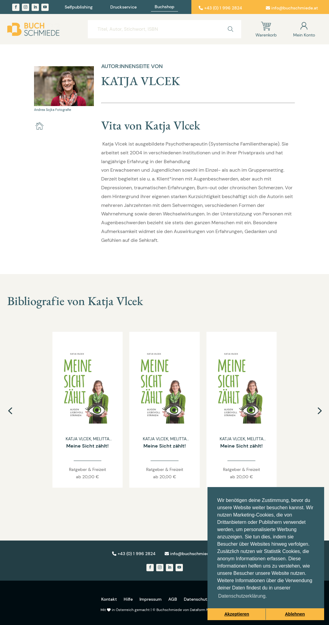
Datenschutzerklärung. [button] (242, 596)
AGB (172, 599)
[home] (39, 126)
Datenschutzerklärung (206, 599)
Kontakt (109, 599)
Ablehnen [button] (295, 614)
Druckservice (123, 7)
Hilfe (128, 599)
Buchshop (164, 7)
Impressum (150, 599)
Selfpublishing (79, 7)
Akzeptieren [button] (236, 614)
